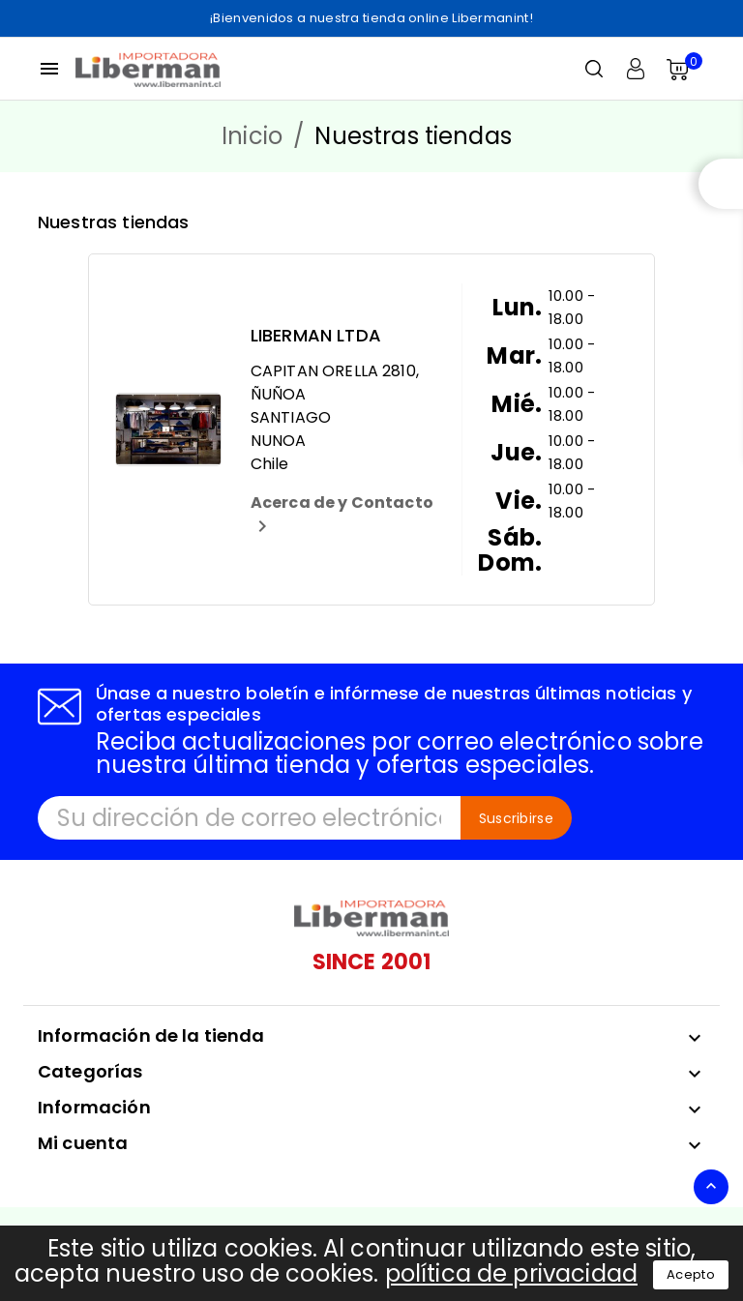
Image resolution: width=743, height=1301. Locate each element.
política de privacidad (511, 1273)
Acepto (691, 1274)
